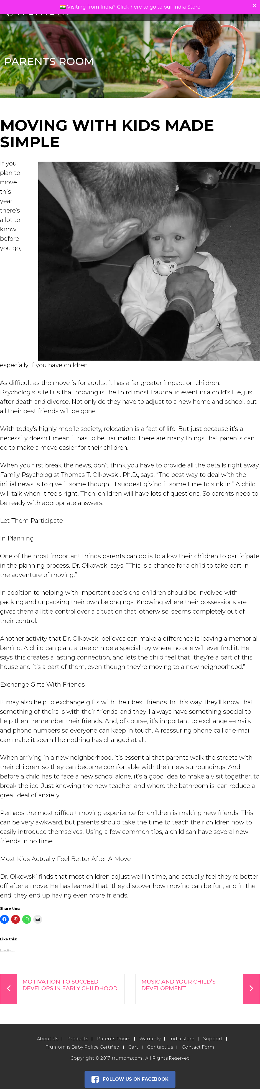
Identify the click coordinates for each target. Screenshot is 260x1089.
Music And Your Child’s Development (200, 989)
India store (181, 1038)
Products (77, 1038)
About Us (47, 1038)
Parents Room (114, 1038)
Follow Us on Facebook (130, 1079)
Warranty (149, 1038)
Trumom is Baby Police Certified (82, 1047)
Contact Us (160, 1047)
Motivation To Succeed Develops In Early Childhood (59, 989)
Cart (133, 1047)
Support (213, 1038)
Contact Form (198, 1047)
